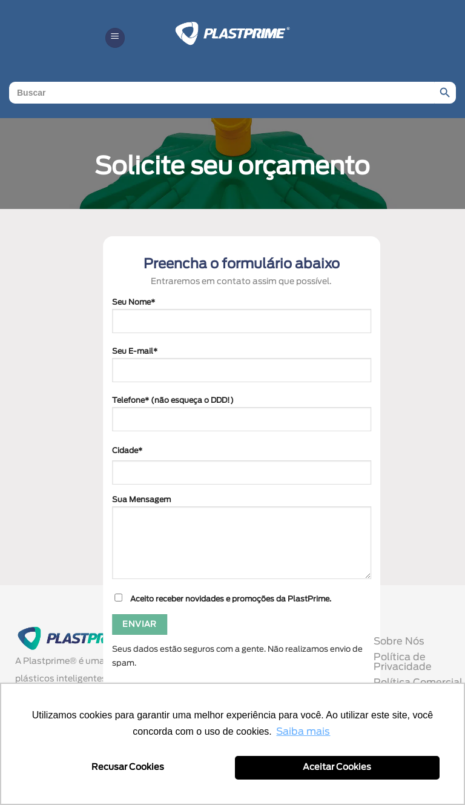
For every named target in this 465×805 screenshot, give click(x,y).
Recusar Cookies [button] (127, 767)
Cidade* (127, 450)
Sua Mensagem (241, 542)
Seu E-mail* (241, 370)
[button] (115, 38)
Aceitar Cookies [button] (337, 767)
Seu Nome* (241, 321)
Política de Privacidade (403, 662)
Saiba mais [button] (303, 732)
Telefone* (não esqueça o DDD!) (241, 419)
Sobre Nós (399, 641)
